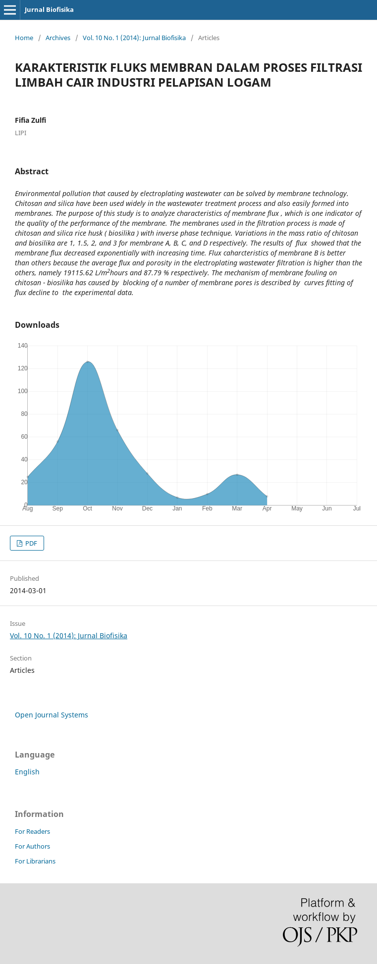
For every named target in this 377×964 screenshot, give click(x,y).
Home (24, 37)
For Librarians (35, 861)
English (27, 771)
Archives (58, 37)
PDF (30, 543)
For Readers (32, 831)
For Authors (32, 846)
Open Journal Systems (51, 714)
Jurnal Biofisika (49, 9)
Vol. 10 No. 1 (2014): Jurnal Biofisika (134, 37)
